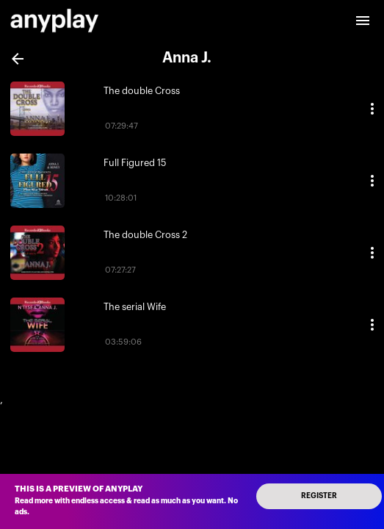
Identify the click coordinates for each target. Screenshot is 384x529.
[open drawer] (362, 20)
